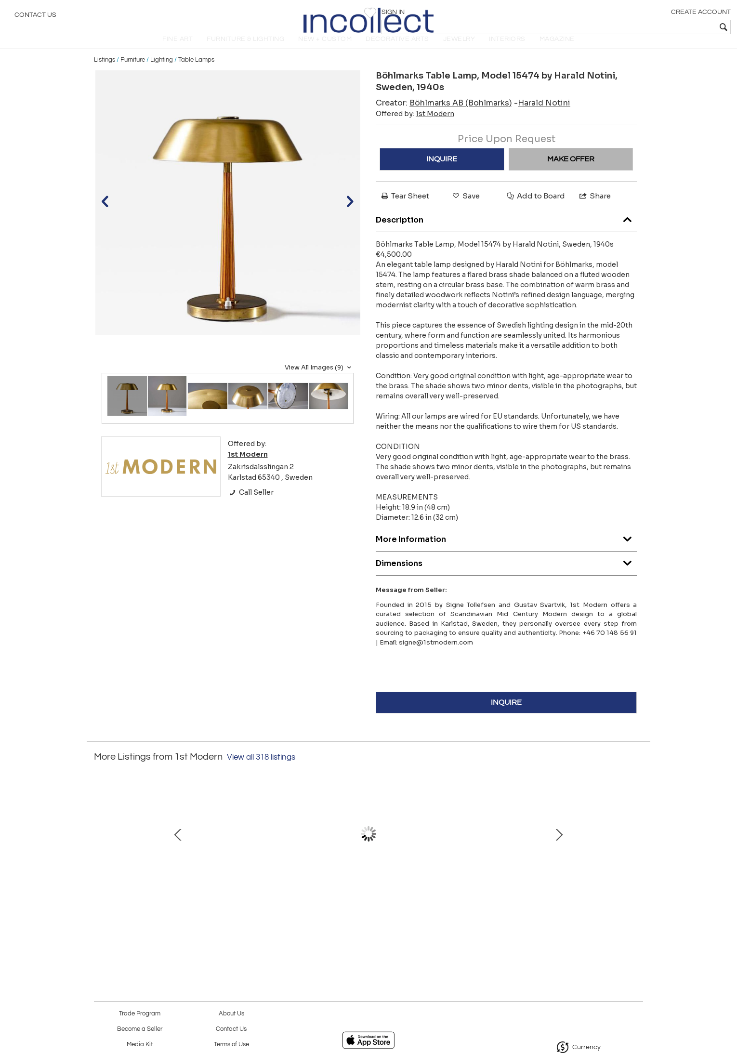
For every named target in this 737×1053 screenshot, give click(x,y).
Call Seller (251, 505)
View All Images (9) (319, 381)
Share (594, 209)
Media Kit (140, 1044)
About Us (231, 1014)
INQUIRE (441, 172)
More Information (506, 550)
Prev (101, 852)
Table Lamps (196, 73)
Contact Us (35, 16)
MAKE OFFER (570, 172)
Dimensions (506, 574)
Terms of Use (231, 1044)
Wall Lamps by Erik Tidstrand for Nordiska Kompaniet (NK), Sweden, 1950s (265, 901)
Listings (104, 73)
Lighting (161, 73)
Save (465, 209)
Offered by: (415, 127)
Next (636, 852)
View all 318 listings (261, 770)
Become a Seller (139, 1029)
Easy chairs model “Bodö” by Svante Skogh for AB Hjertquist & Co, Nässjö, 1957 (366, 901)
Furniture (132, 73)
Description (506, 231)
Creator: (444, 116)
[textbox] (660, 27)
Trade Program (139, 1014)
